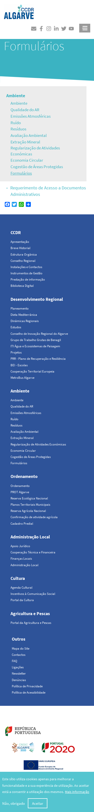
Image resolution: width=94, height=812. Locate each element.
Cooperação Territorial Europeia (32, 371)
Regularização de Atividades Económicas (35, 151)
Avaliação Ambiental (29, 135)
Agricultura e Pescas (30, 613)
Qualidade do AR (25, 109)
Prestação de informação (28, 279)
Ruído (16, 122)
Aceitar (37, 803)
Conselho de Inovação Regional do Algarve (39, 334)
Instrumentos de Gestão (26, 273)
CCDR (16, 232)
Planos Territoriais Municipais (30, 504)
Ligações (18, 667)
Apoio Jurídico (20, 546)
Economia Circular (27, 160)
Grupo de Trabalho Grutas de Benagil (36, 340)
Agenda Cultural (21, 587)
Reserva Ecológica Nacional (29, 498)
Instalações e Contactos (26, 267)
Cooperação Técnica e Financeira (33, 552)
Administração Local (30, 537)
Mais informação (77, 792)
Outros (18, 639)
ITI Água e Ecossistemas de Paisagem (35, 346)
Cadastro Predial (22, 523)
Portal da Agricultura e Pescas (31, 623)
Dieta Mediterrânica (24, 315)
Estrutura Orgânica (24, 254)
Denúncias (19, 680)
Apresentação (20, 242)
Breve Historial (20, 248)
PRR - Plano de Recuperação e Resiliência (38, 359)
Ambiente (15, 95)
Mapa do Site (20, 648)
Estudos (16, 327)
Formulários (21, 173)
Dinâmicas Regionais (25, 321)
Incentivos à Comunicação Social (33, 594)
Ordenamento (24, 476)
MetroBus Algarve (22, 378)
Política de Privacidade (27, 686)
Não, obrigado (13, 803)
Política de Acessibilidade (28, 692)
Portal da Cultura (22, 600)
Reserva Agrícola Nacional (28, 511)
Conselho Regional (23, 261)
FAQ (14, 661)
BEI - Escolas (19, 365)
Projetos (16, 352)
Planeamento (20, 308)
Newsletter (19, 673)
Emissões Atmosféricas (31, 116)
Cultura (18, 578)
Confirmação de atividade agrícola (34, 517)
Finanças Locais (21, 558)
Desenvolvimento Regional (37, 299)
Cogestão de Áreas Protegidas (37, 166)
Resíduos (18, 129)
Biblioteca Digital (22, 286)
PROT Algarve (20, 492)
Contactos (18, 655)
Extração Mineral (25, 142)
